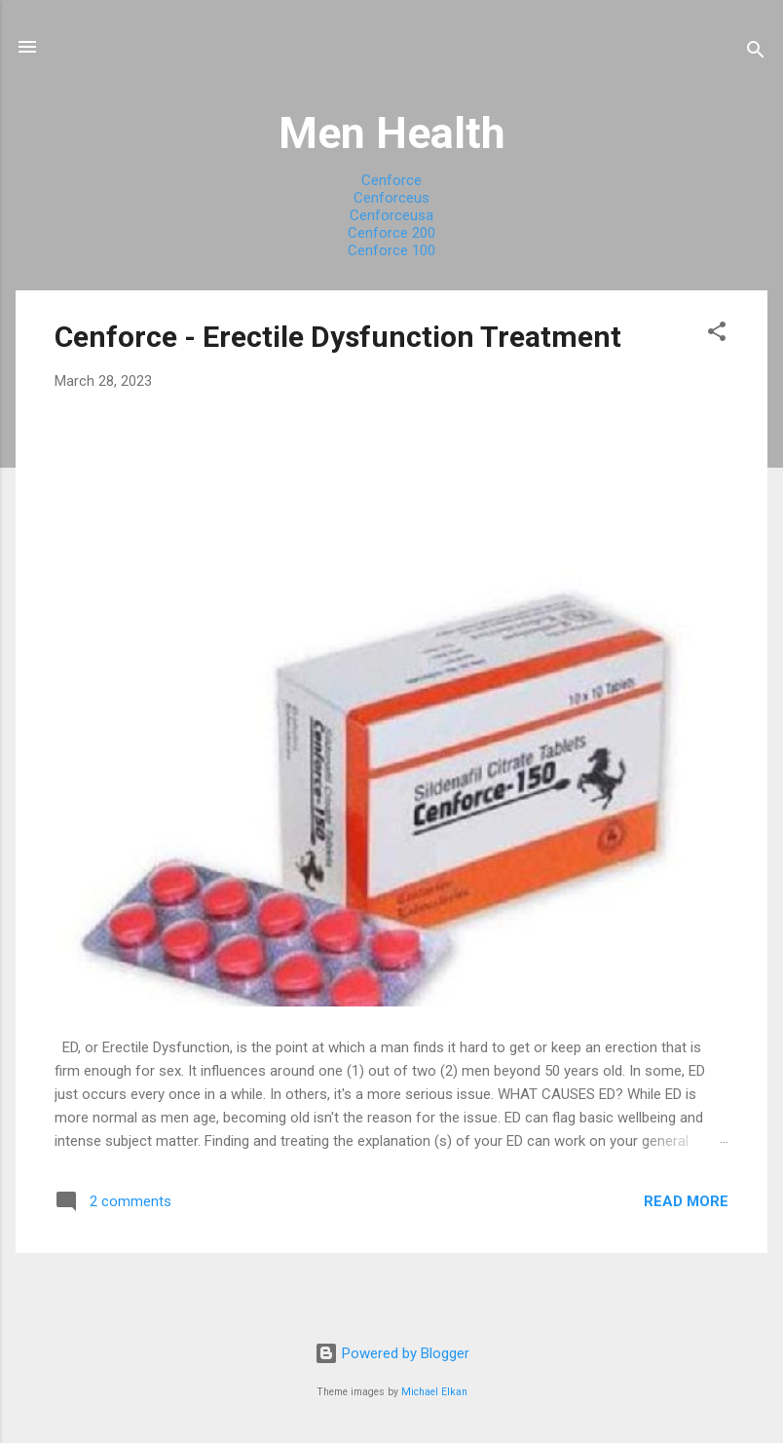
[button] (716, 335)
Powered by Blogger (392, 1353)
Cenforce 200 (391, 233)
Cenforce (391, 180)
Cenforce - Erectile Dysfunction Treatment (338, 337)
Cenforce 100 (391, 250)
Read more (686, 1201)
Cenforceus (391, 198)
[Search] (755, 53)
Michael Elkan (434, 1392)
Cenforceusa (391, 215)
